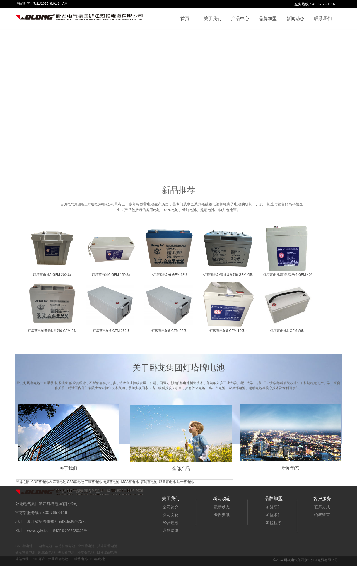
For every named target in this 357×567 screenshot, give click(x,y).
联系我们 (323, 18)
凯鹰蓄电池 (46, 552)
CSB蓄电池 (75, 482)
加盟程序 (273, 522)
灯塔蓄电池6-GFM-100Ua (228, 331)
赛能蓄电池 (149, 482)
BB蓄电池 (97, 559)
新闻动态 (295, 18)
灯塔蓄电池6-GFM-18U (169, 275)
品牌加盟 (268, 18)
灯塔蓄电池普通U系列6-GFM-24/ (52, 331)
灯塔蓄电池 (31, 383)
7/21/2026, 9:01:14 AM (50, 4)
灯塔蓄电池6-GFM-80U (287, 331)
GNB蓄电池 (40, 482)
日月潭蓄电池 (107, 552)
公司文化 (170, 515)
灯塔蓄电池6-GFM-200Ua (52, 275)
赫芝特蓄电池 (65, 546)
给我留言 (322, 515)
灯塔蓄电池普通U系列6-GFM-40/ (287, 275)
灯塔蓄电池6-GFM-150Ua (111, 275)
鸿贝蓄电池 (111, 482)
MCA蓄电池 (130, 482)
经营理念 (170, 522)
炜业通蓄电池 (58, 559)
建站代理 (22, 559)
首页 (184, 18)
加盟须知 (273, 507)
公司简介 (170, 507)
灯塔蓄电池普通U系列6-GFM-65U (228, 275)
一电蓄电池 (43, 546)
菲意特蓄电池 (25, 552)
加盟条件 (273, 515)
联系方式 (322, 507)
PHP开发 (38, 559)
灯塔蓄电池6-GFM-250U (111, 331)
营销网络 (170, 530)
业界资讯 (222, 515)
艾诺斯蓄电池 (107, 546)
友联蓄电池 (57, 482)
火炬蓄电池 (86, 546)
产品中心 (240, 18)
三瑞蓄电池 (93, 482)
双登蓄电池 (167, 482)
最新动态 (222, 507)
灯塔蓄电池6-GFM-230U (169, 331)
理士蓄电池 (185, 482)
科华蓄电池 (85, 552)
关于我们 (212, 18)
